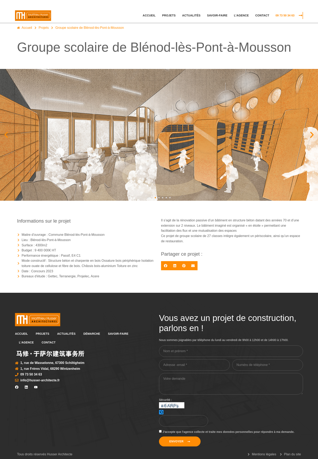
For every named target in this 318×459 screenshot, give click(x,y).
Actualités (191, 15)
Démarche (92, 333)
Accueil (149, 15)
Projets (169, 15)
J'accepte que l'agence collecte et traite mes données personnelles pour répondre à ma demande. (228, 431)
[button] (6, 135)
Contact (262, 15)
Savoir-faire (217, 15)
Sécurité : (165, 399)
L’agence (241, 15)
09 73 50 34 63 (285, 15)
